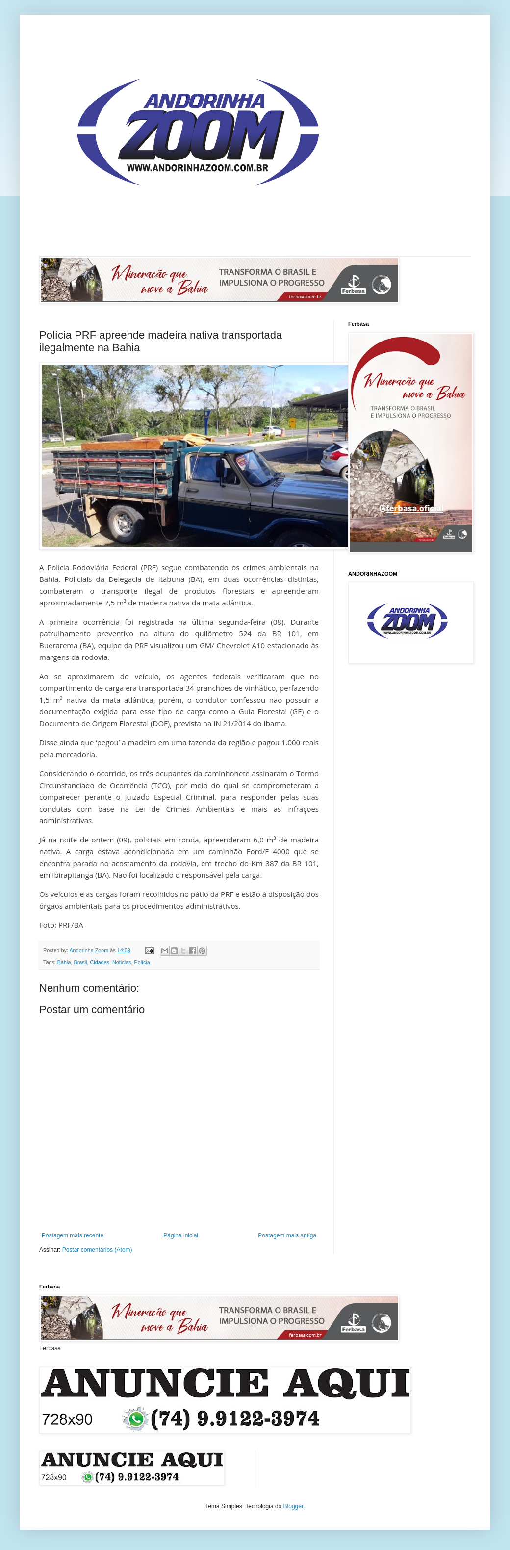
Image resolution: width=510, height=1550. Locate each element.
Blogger (293, 1506)
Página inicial (180, 1235)
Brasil (80, 962)
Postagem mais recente (72, 1235)
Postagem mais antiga (287, 1235)
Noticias (121, 962)
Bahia (64, 962)
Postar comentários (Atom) (97, 1249)
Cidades (99, 962)
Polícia (142, 962)
